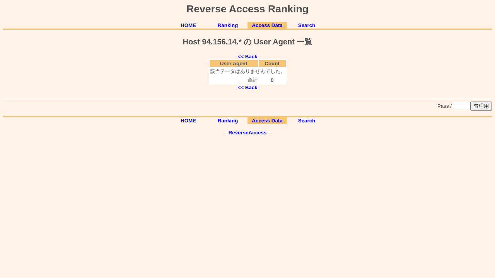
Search (306, 25)
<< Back (247, 56)
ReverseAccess (248, 133)
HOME (188, 25)
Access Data (267, 25)
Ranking (228, 25)
